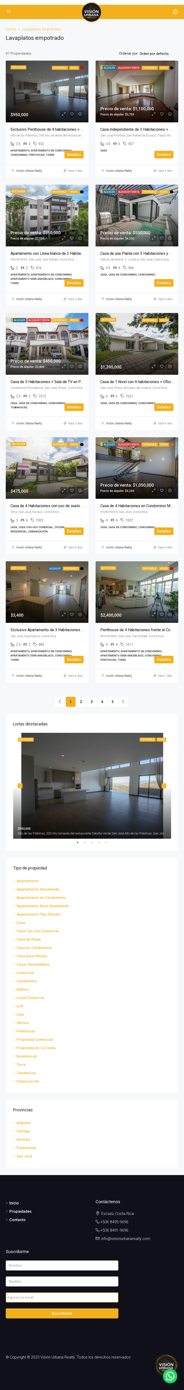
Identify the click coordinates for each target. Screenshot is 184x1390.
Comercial (25, 973)
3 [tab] (94, 842)
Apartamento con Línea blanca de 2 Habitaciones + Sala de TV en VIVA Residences (80, 253)
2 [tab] (87, 842)
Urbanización (28, 1081)
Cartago (23, 1131)
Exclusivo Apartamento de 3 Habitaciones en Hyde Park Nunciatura (66, 630)
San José (24, 1156)
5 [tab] (108, 842)
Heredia (23, 1139)
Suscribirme (62, 1313)
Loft (20, 1006)
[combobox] (158, 54)
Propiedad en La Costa (36, 1048)
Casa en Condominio (34, 948)
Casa (21, 923)
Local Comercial (30, 998)
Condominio (27, 981)
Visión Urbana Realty (29, 170)
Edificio (23, 989)
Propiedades (20, 1211)
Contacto (17, 1220)
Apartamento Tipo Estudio (39, 914)
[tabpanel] (92, 786)
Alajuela (23, 1123)
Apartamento (28, 881)
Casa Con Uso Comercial (38, 931)
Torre (21, 1064)
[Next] (123, 702)
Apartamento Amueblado (38, 889)
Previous (20, 785)
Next (163, 785)
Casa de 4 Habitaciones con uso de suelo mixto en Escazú (60, 506)
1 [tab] (80, 842)
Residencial (27, 1056)
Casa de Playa (29, 939)
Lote (20, 1014)
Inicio (14, 1203)
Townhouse (26, 1073)
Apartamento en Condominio (41, 897)
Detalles (74, 154)
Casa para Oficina (32, 956)
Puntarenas (26, 1148)
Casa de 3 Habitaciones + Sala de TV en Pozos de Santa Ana (61, 382)
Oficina (23, 1023)
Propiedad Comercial (35, 1039)
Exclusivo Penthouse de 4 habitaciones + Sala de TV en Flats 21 (64, 129)
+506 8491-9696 (114, 1230)
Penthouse (26, 1031)
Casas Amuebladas (33, 964)
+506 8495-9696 (114, 1222)
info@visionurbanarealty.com (125, 1238)
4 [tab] (101, 842)
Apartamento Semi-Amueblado (43, 906)
